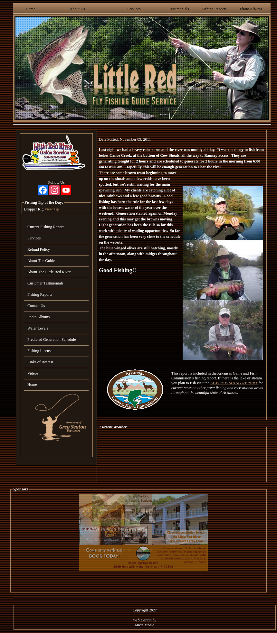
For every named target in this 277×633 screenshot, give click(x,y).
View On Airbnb (116, 554)
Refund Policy (38, 249)
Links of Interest (40, 362)
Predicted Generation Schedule (51, 339)
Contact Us (36, 305)
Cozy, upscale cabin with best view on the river (116, 549)
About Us (77, 9)
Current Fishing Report (45, 227)
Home (30, 9)
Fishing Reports (214, 9)
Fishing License (39, 351)
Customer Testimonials (45, 283)
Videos (32, 373)
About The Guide (41, 260)
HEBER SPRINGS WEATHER (181, 456)
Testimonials (179, 9)
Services (133, 9)
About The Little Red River (49, 272)
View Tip (51, 209)
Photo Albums (251, 9)
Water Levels (37, 328)
